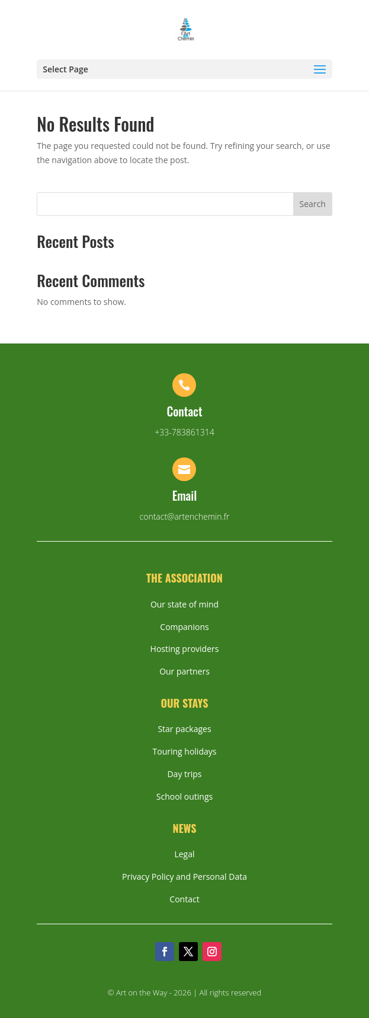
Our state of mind (184, 604)
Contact (184, 899)
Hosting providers (184, 648)
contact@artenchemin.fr (185, 516)
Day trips (184, 774)
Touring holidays (185, 751)
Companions (184, 626)
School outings (184, 796)
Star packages (184, 728)
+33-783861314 (184, 432)
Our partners (184, 671)
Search (313, 203)
